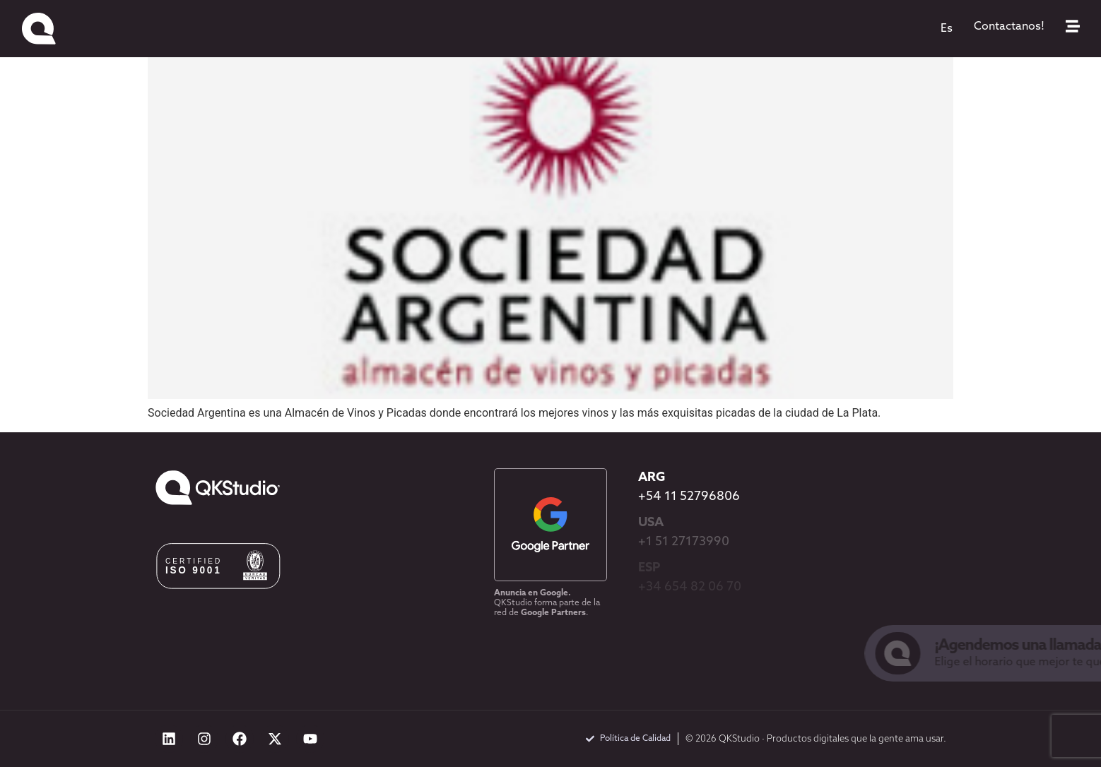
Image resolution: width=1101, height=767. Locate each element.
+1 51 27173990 (683, 542)
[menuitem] (947, 29)
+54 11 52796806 (689, 497)
